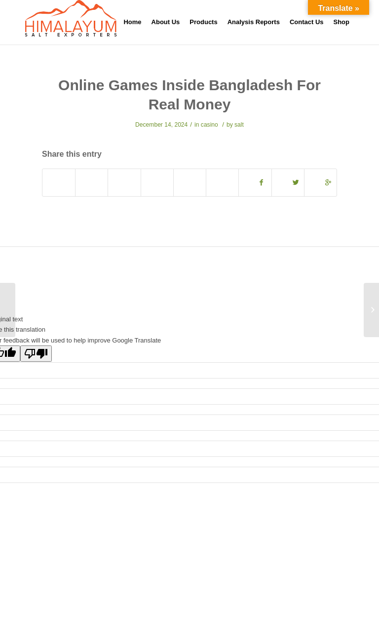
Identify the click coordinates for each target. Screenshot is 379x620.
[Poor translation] (36, 353)
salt (239, 124)
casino (209, 124)
